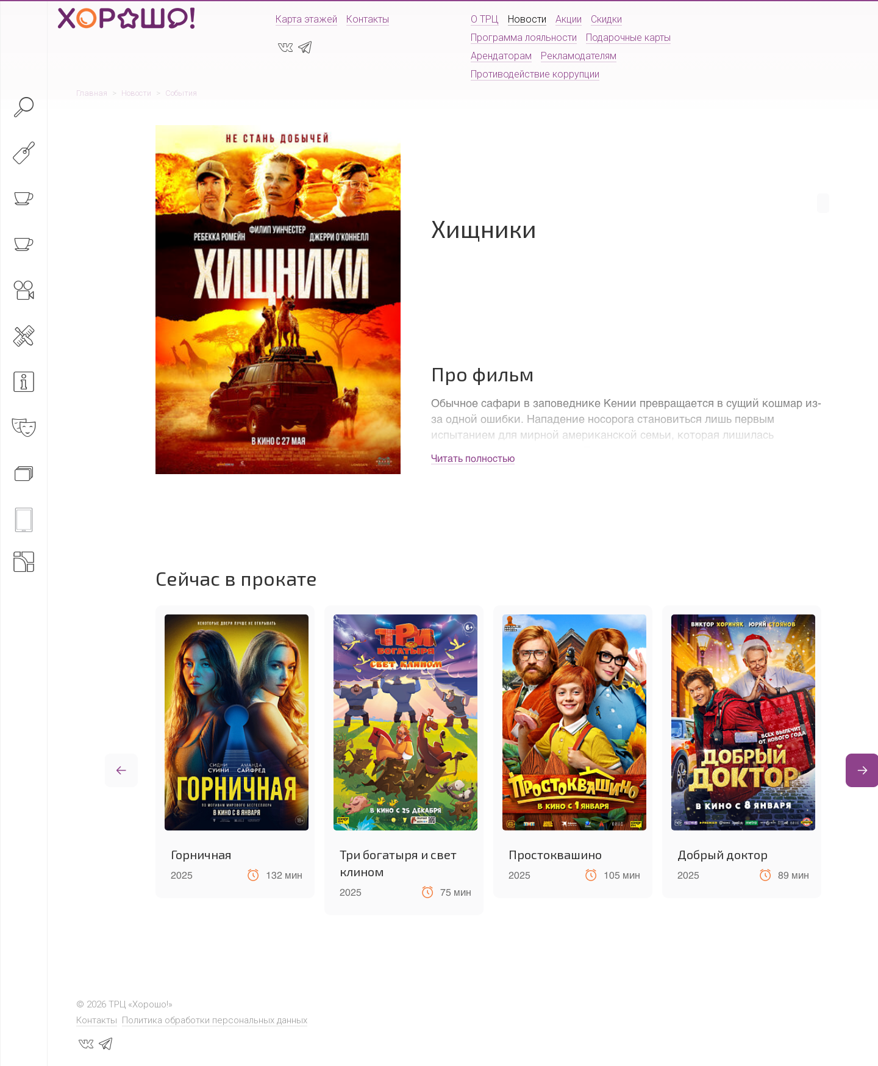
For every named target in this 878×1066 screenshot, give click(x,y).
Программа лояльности (524, 37)
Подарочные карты (628, 37)
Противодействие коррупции (535, 74)
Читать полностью (473, 458)
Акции (568, 19)
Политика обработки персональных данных (214, 1020)
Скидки (606, 19)
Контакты (367, 19)
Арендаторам (501, 56)
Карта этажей (306, 19)
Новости (527, 19)
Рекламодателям (578, 56)
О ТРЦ (485, 19)
